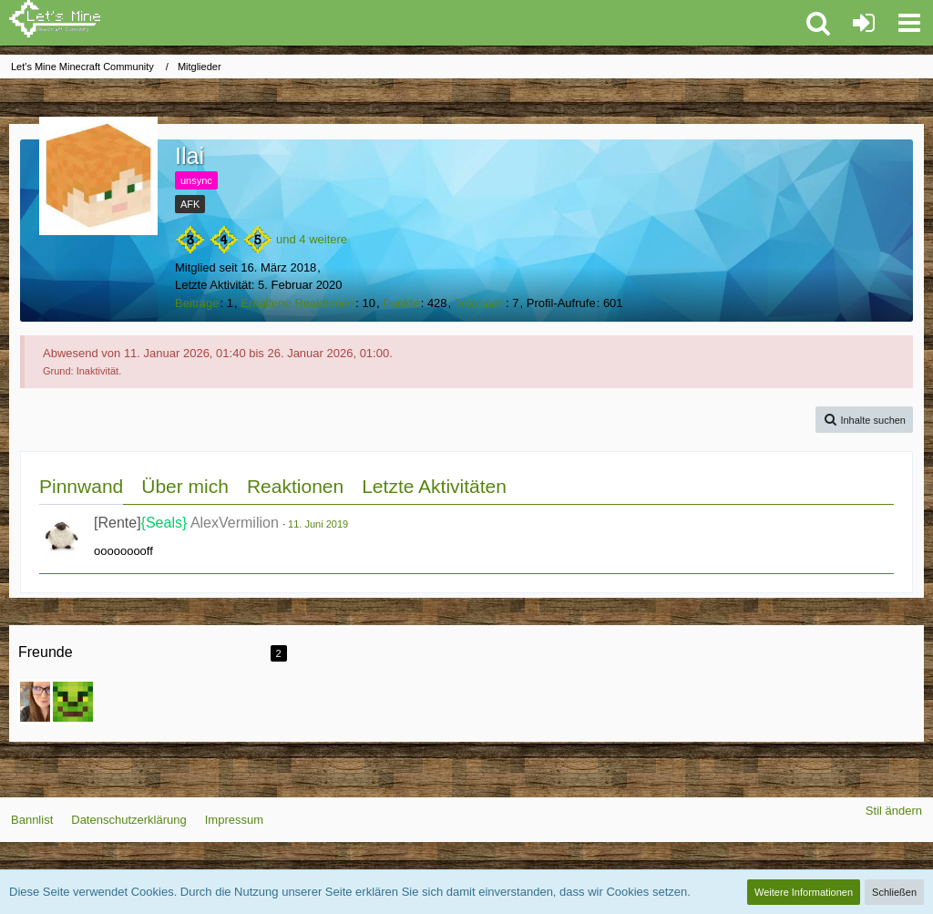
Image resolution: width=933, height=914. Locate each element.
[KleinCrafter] (73, 702)
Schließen (894, 892)
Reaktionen (295, 486)
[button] (909, 23)
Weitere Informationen (803, 892)
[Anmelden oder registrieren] (864, 23)
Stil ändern (894, 810)
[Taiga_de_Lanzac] (40, 702)
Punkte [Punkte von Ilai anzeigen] (401, 303)
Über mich (185, 486)
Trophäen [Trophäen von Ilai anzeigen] (480, 303)
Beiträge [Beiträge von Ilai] (197, 303)
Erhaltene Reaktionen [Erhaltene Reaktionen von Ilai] (297, 303)
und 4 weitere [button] (311, 239)
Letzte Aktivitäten (434, 486)
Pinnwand (81, 486)
